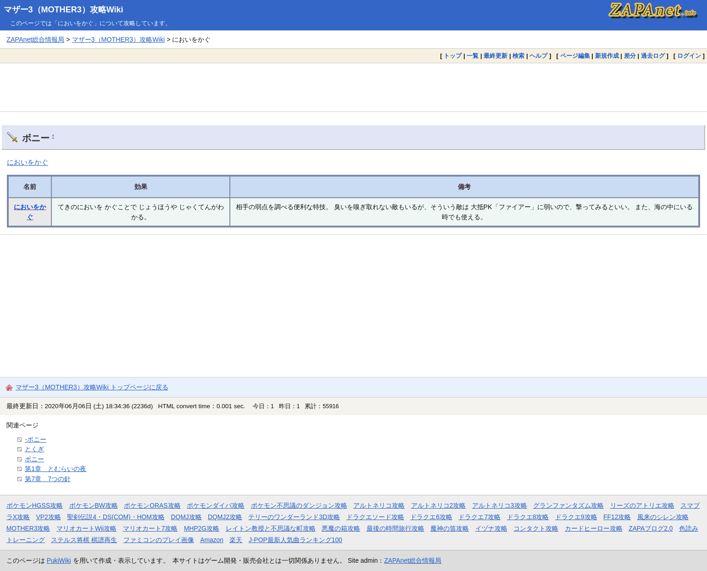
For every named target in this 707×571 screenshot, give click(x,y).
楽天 (235, 539)
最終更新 (495, 55)
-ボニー (35, 439)
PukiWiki (59, 560)
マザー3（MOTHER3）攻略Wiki (63, 9)
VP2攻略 (48, 517)
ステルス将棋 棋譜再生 (84, 539)
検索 (518, 55)
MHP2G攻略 (201, 528)
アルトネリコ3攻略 (499, 505)
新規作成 (607, 55)
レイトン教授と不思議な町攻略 (271, 528)
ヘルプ (538, 55)
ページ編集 (575, 55)
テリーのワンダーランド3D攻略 (294, 517)
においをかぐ (27, 162)
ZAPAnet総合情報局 (35, 39)
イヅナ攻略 (491, 528)
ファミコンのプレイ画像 (158, 539)
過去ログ (653, 55)
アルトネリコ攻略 (379, 505)
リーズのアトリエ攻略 (642, 505)
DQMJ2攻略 (225, 517)
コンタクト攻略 (535, 528)
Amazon (211, 539)
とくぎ (34, 449)
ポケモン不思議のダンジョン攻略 (299, 505)
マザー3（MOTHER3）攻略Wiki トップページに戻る (92, 387)
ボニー (34, 459)
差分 (630, 55)
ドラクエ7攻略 (479, 517)
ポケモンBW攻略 (93, 505)
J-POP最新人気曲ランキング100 (295, 539)
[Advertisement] (353, 87)
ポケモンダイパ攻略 (216, 505)
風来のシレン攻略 (663, 517)
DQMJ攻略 (186, 517)
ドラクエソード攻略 (375, 517)
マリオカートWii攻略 (86, 528)
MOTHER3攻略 (28, 528)
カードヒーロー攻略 (594, 528)
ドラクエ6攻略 (431, 517)
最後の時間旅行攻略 (395, 528)
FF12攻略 (617, 517)
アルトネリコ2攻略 (438, 505)
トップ (453, 55)
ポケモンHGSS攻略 (34, 505)
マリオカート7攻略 (150, 528)
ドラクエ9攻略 (576, 517)
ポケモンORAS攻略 (152, 505)
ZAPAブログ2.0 (651, 528)
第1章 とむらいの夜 (55, 468)
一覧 (473, 55)
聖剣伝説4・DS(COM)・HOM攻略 (116, 517)
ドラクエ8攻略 (528, 517)
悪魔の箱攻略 (341, 528)
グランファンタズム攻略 (568, 505)
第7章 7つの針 (48, 478)
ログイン (689, 55)
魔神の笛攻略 (449, 528)
